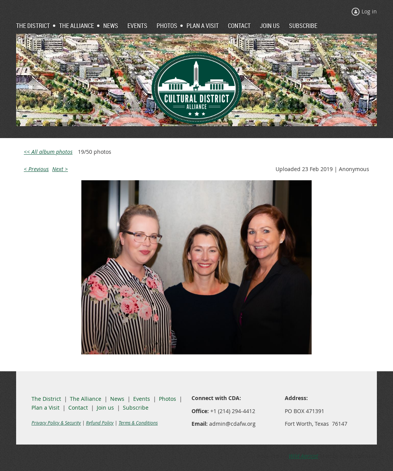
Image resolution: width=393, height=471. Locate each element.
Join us (105, 407)
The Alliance (85, 398)
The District (46, 398)
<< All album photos (48, 151)
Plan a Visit (45, 407)
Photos (167, 398)
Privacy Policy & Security (56, 423)
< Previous (36, 169)
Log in (369, 11)
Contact (78, 407)
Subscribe (136, 407)
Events (141, 398)
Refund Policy (100, 423)
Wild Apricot (303, 455)
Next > (60, 169)
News (117, 398)
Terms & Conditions (138, 423)
